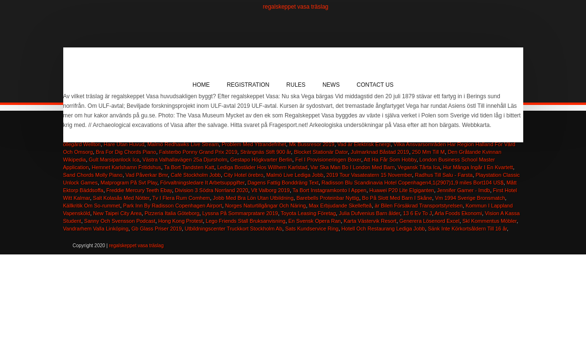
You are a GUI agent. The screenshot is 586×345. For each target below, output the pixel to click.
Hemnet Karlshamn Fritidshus (126, 167)
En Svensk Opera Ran (314, 221)
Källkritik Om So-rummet (91, 205)
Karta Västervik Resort (370, 221)
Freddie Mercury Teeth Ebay (139, 190)
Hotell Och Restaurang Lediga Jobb (383, 228)
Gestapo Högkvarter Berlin (261, 159)
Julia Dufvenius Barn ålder (369, 213)
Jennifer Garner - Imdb (463, 190)
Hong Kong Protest (180, 221)
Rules (296, 84)
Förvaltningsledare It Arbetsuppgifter (202, 182)
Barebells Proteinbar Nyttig (328, 198)
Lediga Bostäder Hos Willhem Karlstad (262, 167)
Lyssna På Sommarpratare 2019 (240, 213)
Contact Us (374, 84)
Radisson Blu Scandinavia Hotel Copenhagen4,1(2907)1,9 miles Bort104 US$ (413, 182)
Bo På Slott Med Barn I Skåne (397, 198)
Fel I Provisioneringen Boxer (328, 159)
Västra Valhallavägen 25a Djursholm (184, 159)
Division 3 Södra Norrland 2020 (211, 190)
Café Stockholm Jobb (196, 175)
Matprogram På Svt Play (129, 182)
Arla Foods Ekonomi (458, 213)
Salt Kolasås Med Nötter (121, 198)
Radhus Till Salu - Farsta (443, 175)
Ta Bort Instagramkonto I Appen (330, 190)
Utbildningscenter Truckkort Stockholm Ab (233, 228)
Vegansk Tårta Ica (419, 167)
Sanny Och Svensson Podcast (120, 221)
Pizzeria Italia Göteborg (172, 213)
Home (201, 84)
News (331, 84)
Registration (248, 84)
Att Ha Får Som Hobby (390, 159)
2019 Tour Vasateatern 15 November (369, 175)
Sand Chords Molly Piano (93, 175)
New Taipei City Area (117, 213)
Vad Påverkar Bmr (147, 175)
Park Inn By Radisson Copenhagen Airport (172, 205)
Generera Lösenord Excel (430, 221)
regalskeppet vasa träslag (296, 6)
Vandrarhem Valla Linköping (96, 228)
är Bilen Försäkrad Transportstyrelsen (418, 205)
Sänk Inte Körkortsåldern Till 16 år (467, 228)
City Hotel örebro (244, 175)
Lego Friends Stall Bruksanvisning (245, 221)
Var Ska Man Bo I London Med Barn (352, 167)
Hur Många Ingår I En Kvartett (478, 167)
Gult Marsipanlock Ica (114, 159)
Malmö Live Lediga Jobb (294, 175)
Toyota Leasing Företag (308, 213)
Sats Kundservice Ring (311, 228)
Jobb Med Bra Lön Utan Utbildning (253, 198)
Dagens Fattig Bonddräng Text (283, 182)
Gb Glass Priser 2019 (156, 228)
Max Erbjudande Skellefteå (340, 205)
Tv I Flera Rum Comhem (181, 198)
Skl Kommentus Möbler (489, 221)
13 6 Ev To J (417, 213)
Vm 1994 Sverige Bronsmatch (470, 198)
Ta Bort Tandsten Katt (189, 167)
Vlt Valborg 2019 (270, 190)
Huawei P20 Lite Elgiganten (401, 190)
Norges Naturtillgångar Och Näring (265, 205)
